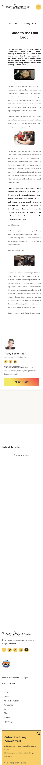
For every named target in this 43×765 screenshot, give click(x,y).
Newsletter (9, 706)
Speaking (8, 722)
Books (7, 710)
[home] (16, 7)
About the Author (11, 702)
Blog (6, 714)
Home (6, 697)
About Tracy (21, 382)
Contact (7, 718)
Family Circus (30, 24)
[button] (38, 7)
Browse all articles (21, 455)
